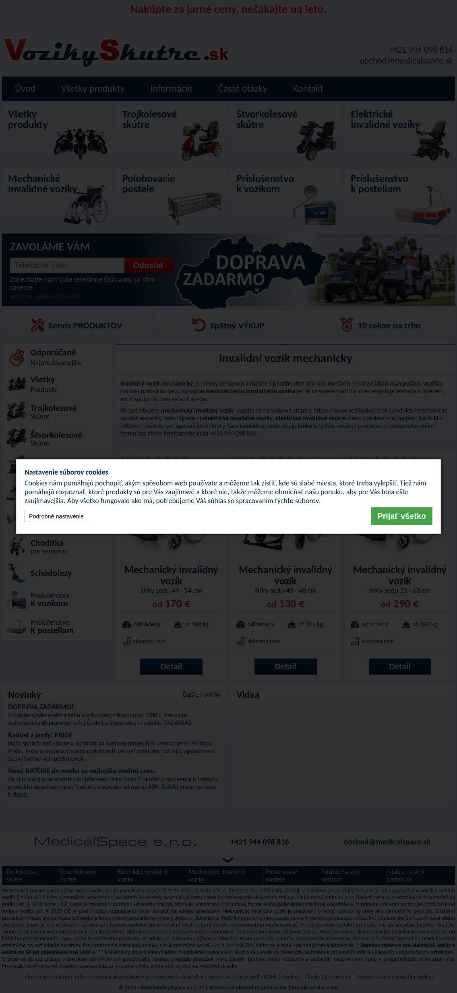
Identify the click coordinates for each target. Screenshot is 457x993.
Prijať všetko (401, 516)
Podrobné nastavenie (56, 516)
